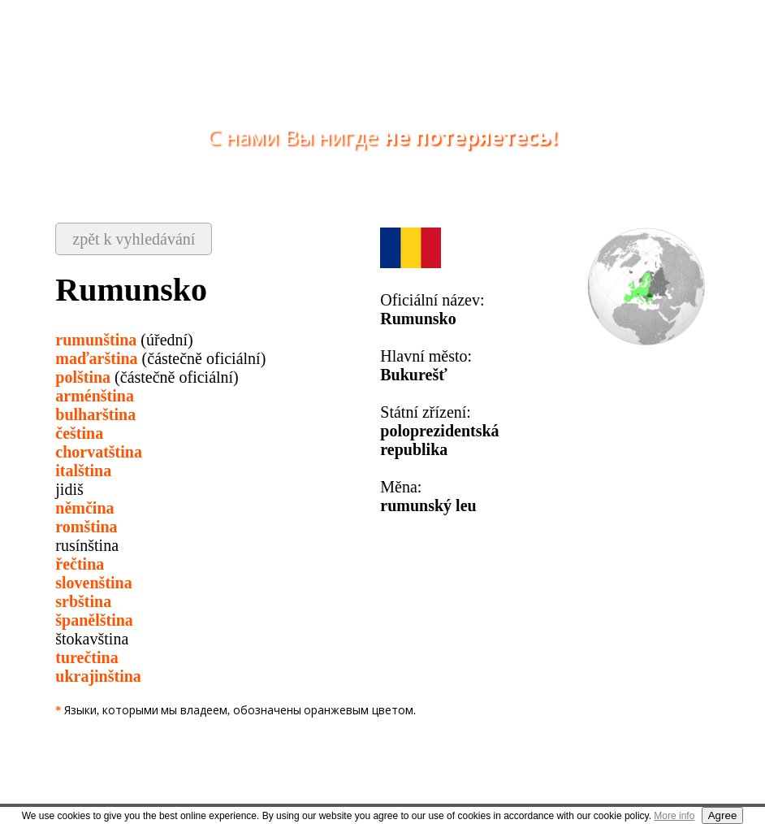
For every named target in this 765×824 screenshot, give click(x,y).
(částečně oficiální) (160, 358)
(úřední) (123, 340)
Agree (722, 815)
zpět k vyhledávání (133, 239)
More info (674, 816)
